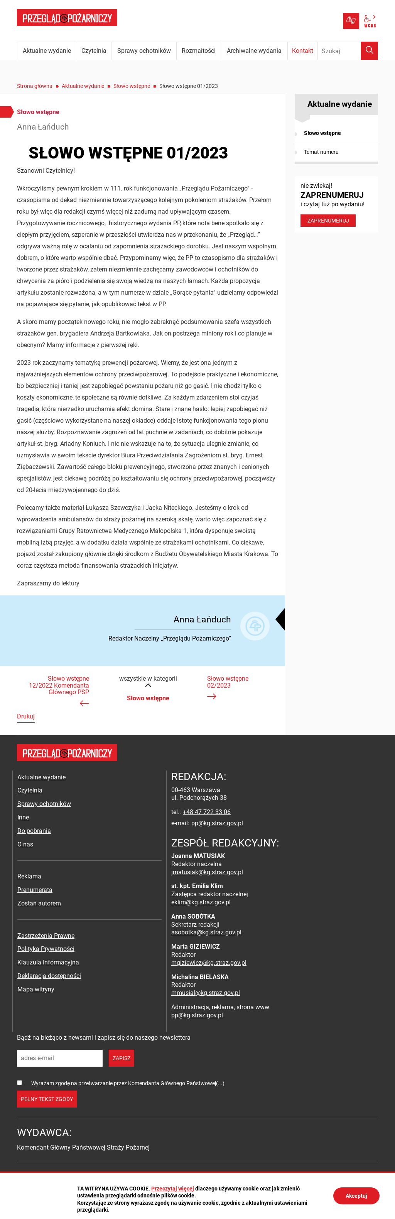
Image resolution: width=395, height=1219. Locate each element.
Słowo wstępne (131, 86)
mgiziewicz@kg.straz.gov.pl (208, 962)
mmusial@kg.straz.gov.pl (205, 992)
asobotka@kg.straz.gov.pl (206, 932)
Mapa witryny (35, 989)
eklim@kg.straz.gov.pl (201, 902)
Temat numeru (321, 152)
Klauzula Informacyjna (48, 962)
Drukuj (26, 716)
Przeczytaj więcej (172, 1188)
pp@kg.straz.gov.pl (217, 823)
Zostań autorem (39, 903)
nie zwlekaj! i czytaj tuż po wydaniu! (336, 204)
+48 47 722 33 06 (207, 812)
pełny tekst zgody (47, 1099)
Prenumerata (34, 890)
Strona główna (34, 86)
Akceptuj (356, 1196)
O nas (25, 844)
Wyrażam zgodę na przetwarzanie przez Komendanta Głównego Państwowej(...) (128, 1083)
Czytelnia (29, 790)
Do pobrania (34, 831)
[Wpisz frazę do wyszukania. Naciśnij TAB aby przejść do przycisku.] (348, 51)
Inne (23, 817)
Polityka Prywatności (45, 949)
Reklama (29, 876)
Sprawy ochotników (44, 804)
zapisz (121, 1058)
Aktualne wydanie (83, 86)
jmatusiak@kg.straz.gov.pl (207, 872)
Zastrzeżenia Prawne (45, 935)
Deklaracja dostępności (49, 976)
